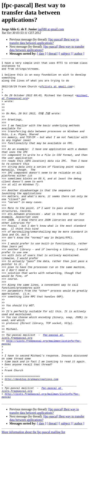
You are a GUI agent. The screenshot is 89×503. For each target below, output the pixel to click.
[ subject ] (65, 53)
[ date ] (41, 53)
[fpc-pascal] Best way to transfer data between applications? (44, 41)
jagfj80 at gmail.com (51, 29)
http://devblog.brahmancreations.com (31, 442)
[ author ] (78, 53)
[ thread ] (52, 53)
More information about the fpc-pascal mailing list (33, 499)
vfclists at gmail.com (56, 91)
